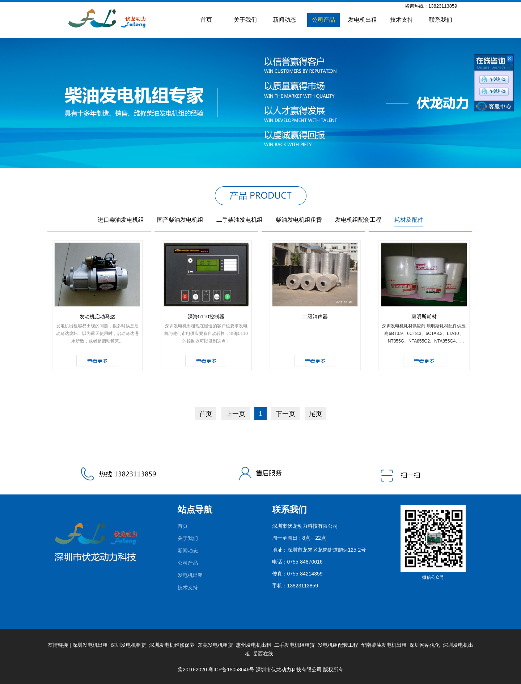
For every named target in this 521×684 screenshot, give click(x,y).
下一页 (285, 413)
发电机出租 (362, 20)
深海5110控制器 (206, 316)
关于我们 (245, 20)
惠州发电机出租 (253, 645)
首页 (206, 20)
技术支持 (401, 20)
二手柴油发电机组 (239, 220)
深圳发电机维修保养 (172, 645)
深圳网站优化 (425, 645)
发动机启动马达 (97, 316)
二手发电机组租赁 (294, 645)
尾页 (315, 413)
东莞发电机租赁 (215, 645)
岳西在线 (263, 654)
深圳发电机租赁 (128, 645)
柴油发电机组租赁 (299, 220)
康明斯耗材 (424, 316)
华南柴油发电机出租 (384, 645)
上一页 (235, 413)
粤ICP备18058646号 (231, 669)
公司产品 (323, 20)
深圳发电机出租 (90, 645)
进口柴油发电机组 (121, 220)
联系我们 (440, 20)
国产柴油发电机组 (180, 220)
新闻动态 (284, 20)
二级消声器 (315, 316)
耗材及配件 (408, 220)
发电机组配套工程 (358, 220)
